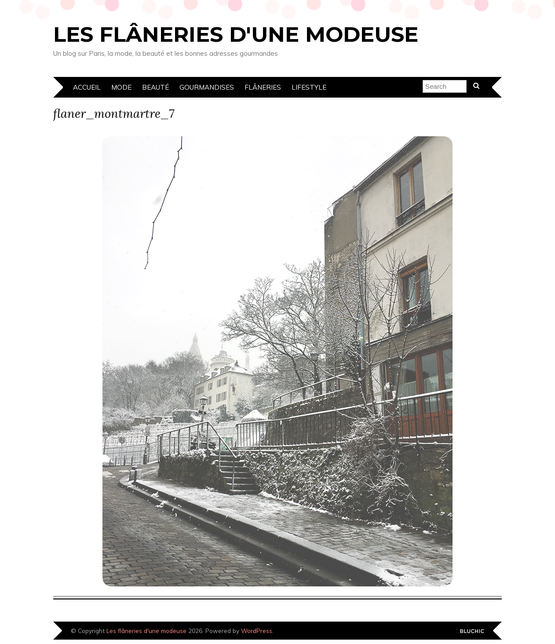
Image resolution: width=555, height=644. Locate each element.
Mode (121, 87)
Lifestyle (309, 87)
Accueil (87, 87)
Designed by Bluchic (472, 631)
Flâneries (263, 87)
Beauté (155, 87)
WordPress (256, 630)
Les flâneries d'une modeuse (235, 34)
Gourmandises (206, 87)
